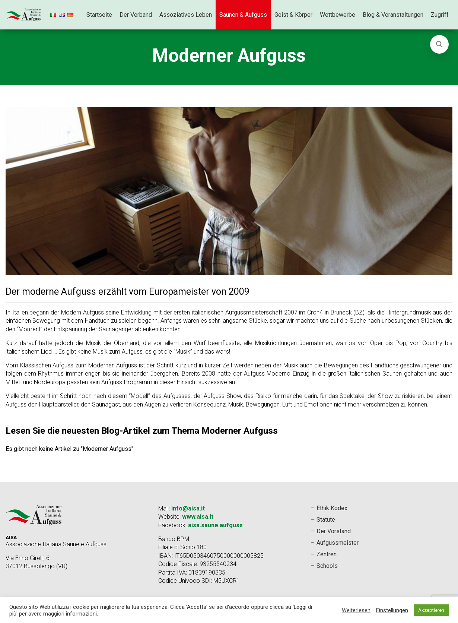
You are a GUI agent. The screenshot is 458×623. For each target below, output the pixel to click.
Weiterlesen (356, 610)
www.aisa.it (197, 516)
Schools (327, 565)
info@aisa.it (188, 508)
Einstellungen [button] (392, 610)
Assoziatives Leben (185, 14)
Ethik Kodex (332, 508)
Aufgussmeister (338, 542)
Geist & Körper (293, 14)
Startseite (99, 14)
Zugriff (440, 14)
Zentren (327, 554)
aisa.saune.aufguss (215, 525)
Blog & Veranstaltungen (393, 14)
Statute (326, 519)
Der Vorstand (334, 531)
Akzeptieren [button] (431, 610)
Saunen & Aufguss (243, 14)
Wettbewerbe (337, 14)
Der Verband (136, 14)
